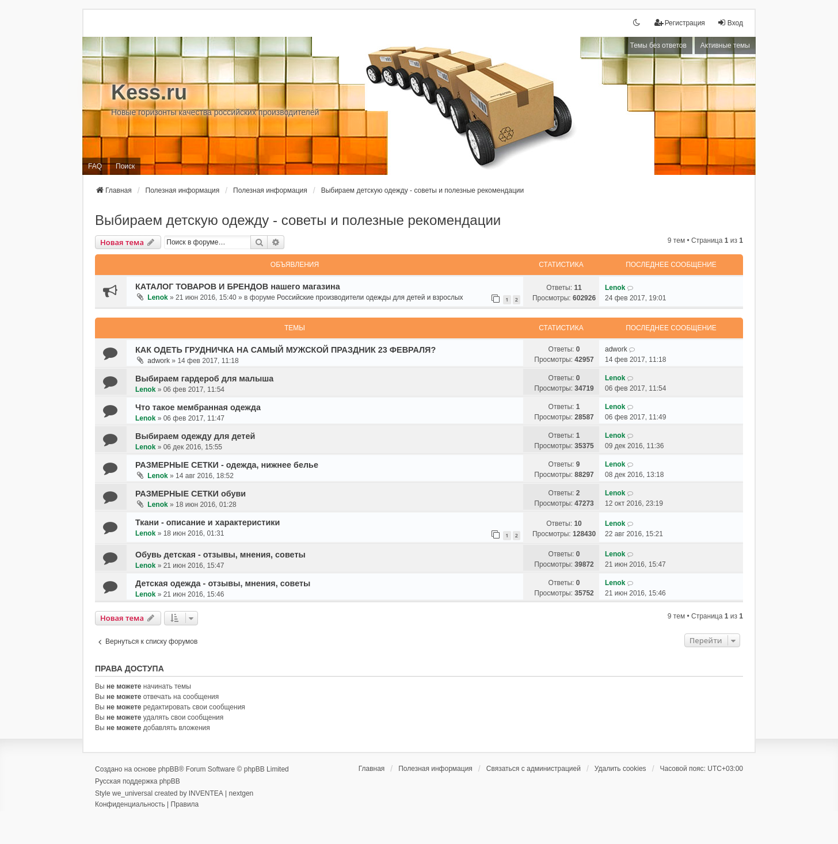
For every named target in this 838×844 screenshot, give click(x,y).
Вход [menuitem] (730, 22)
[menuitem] (679, 23)
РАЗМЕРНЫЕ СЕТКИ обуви (190, 493)
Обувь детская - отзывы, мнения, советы (220, 554)
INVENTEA (206, 793)
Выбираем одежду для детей (195, 436)
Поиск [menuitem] (125, 166)
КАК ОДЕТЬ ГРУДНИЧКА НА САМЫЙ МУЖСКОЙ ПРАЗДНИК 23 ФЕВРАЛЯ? (285, 349)
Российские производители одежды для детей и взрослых (370, 297)
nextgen (241, 793)
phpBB (168, 769)
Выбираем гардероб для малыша (204, 378)
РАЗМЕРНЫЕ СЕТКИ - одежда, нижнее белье (226, 464)
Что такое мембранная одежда (198, 407)
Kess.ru (149, 92)
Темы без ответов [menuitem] (658, 45)
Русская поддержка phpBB (137, 781)
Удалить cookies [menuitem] (620, 769)
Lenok (157, 297)
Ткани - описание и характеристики (207, 522)
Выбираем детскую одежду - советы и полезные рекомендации (298, 220)
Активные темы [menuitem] (725, 45)
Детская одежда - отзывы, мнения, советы (222, 583)
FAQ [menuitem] (95, 166)
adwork (158, 361)
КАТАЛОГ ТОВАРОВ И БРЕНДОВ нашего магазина (237, 286)
